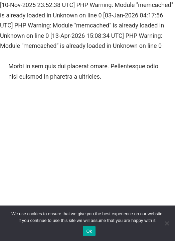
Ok (89, 231)
